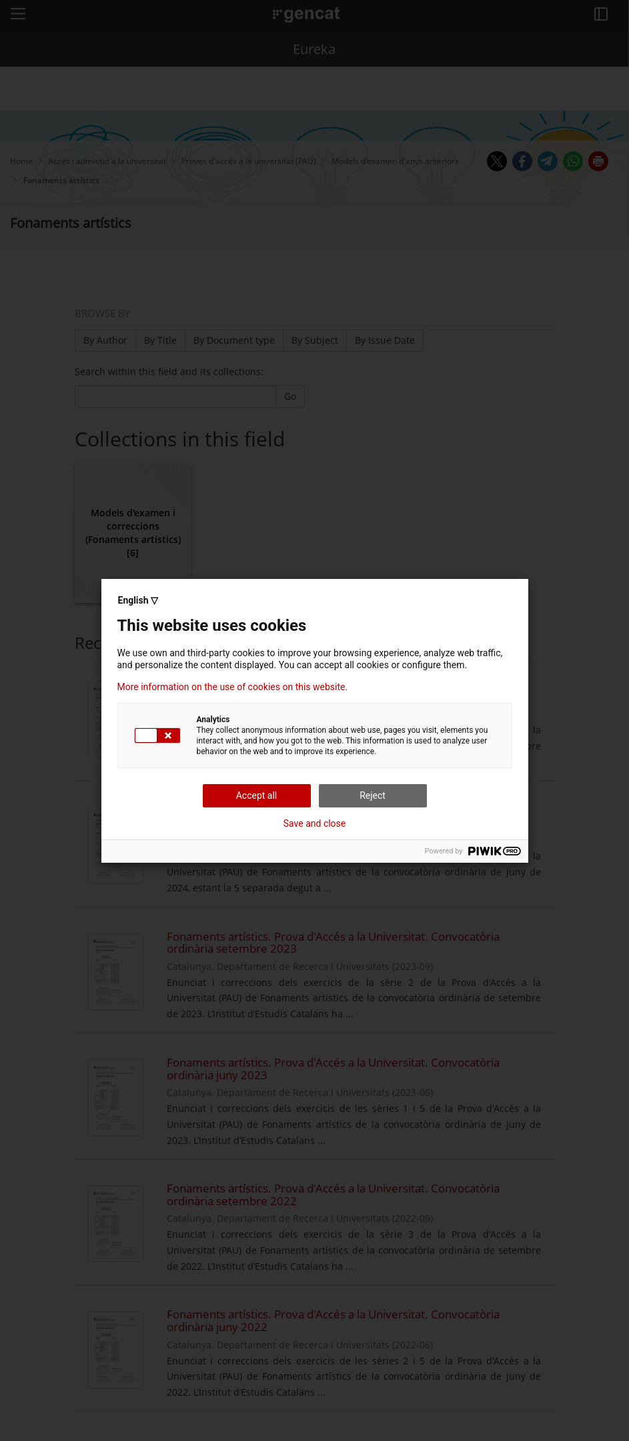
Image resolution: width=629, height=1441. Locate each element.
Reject (373, 795)
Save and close (314, 823)
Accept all (256, 795)
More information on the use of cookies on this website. (232, 687)
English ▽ (138, 600)
